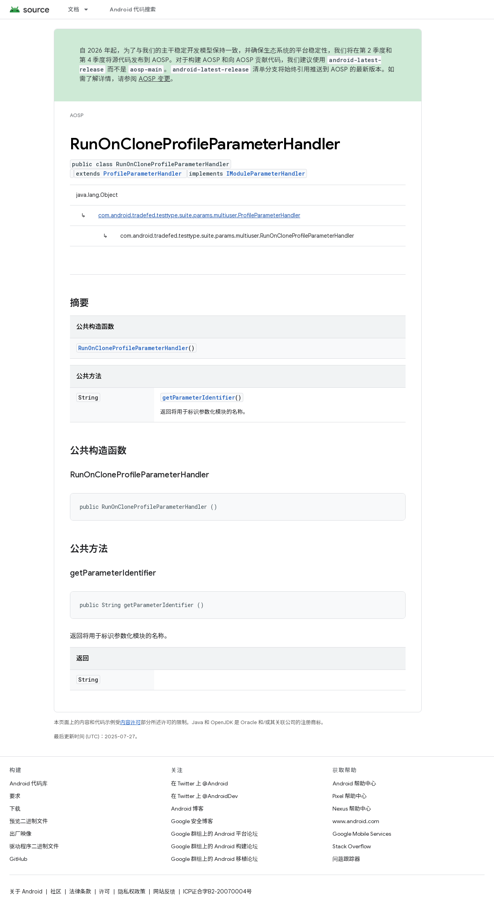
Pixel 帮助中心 (349, 796)
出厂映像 (20, 833)
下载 (14, 808)
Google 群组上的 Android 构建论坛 (214, 846)
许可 (104, 891)
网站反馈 (164, 891)
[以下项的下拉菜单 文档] (89, 9)
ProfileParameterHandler (142, 173)
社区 (55, 891)
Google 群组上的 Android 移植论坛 (214, 858)
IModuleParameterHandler (265, 173)
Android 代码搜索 (133, 9)
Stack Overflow (351, 846)
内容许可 (130, 722)
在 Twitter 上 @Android (199, 783)
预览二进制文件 (28, 821)
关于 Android (25, 891)
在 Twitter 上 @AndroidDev (204, 796)
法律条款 (80, 891)
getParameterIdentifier (198, 397)
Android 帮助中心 (354, 783)
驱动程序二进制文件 (34, 846)
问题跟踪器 (346, 858)
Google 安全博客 (192, 821)
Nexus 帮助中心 (351, 808)
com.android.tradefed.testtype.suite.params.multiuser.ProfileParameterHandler (199, 215)
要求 (14, 796)
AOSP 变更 (155, 79)
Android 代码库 (28, 783)
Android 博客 (187, 808)
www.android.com (355, 821)
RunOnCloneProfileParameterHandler (133, 348)
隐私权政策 (131, 891)
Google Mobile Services (361, 833)
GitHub (18, 858)
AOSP (76, 115)
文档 (73, 9)
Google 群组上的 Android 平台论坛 (214, 833)
